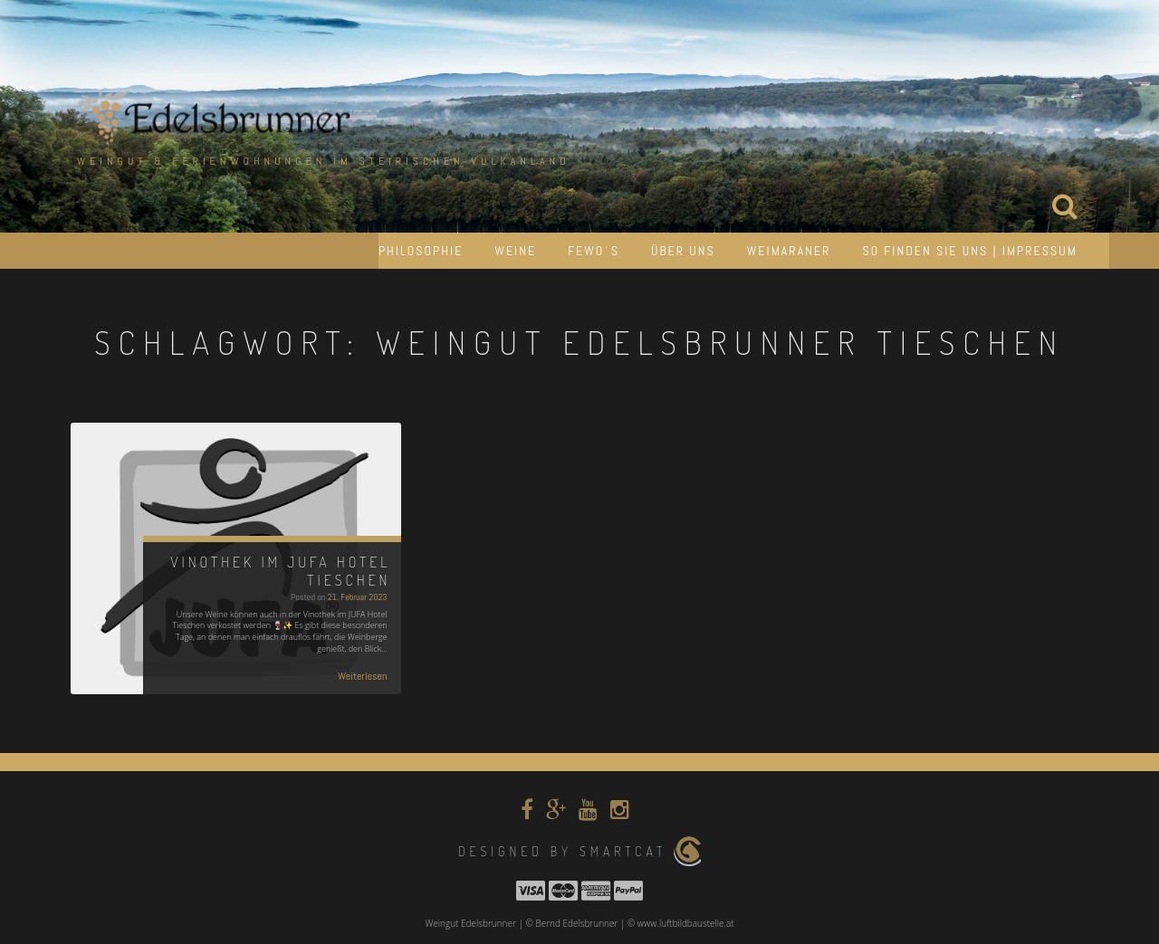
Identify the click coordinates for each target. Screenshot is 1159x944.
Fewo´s (593, 251)
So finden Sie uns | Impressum (970, 251)
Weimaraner (789, 251)
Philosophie (420, 251)
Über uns (683, 251)
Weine (515, 251)
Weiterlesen (363, 676)
